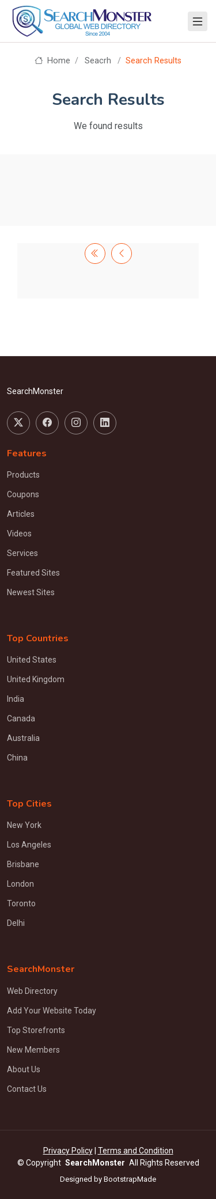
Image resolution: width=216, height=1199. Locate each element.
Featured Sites (33, 573)
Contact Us (27, 1089)
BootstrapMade (130, 1179)
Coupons (23, 494)
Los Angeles (29, 845)
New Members (33, 1050)
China (17, 758)
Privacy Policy (68, 1150)
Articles (21, 514)
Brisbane (23, 864)
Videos (19, 533)
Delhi (16, 923)
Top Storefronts (36, 1030)
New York (24, 825)
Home (52, 61)
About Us (23, 1069)
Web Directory (32, 991)
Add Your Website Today (51, 1011)
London (20, 884)
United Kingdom (36, 679)
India (15, 699)
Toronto (21, 903)
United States (31, 660)
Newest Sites (31, 592)
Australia (23, 738)
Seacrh (98, 61)
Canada (21, 718)
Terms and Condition (135, 1150)
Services (22, 553)
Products (23, 475)
